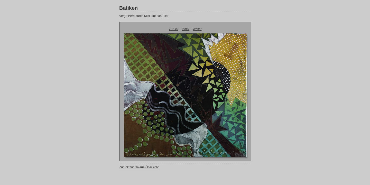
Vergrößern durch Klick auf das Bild (143, 16)
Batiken (128, 8)
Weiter (197, 29)
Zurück (173, 29)
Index (185, 29)
